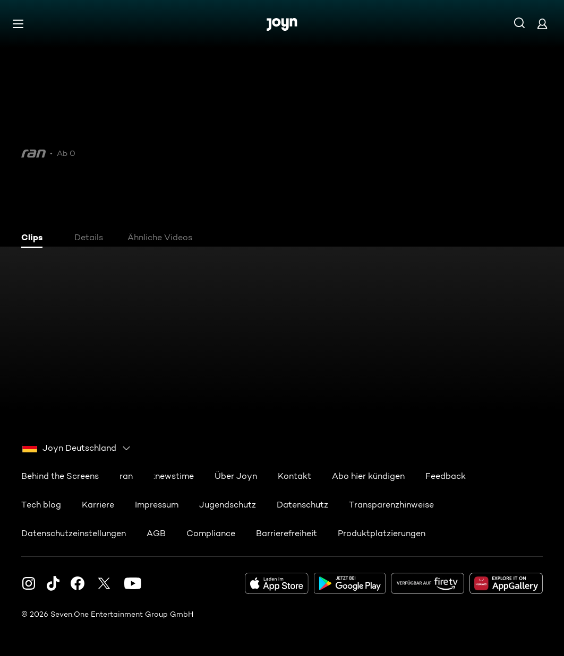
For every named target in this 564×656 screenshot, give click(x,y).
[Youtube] (132, 583)
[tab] (37, 238)
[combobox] (76, 448)
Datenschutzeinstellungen (73, 533)
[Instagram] (28, 583)
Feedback (445, 476)
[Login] (542, 23)
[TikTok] (53, 583)
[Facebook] (77, 583)
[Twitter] (104, 583)
